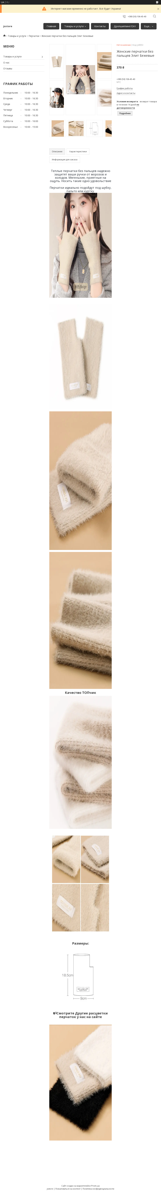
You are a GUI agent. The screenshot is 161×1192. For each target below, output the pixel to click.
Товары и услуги (74, 26)
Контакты (100, 26)
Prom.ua (95, 1185)
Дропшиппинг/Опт (125, 26)
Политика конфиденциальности (98, 1188)
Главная (51, 26)
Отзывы (7, 68)
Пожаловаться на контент (67, 1188)
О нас (6, 62)
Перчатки (34, 35)
